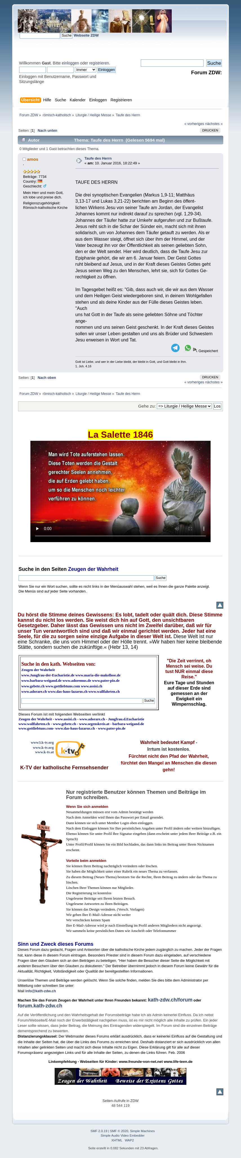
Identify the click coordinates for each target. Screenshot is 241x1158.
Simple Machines (142, 1131)
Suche (26, 569)
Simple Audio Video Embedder (122, 1135)
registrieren (99, 63)
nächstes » (214, 124)
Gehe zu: (147, 406)
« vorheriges (194, 124)
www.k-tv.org (43, 747)
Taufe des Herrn (97, 158)
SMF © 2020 (119, 1131)
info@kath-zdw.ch (40, 991)
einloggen (70, 63)
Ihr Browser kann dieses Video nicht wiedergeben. (120, 491)
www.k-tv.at (44, 752)
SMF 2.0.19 (99, 1131)
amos (32, 159)
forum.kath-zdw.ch (40, 1006)
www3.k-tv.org (42, 742)
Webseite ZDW (86, 35)
